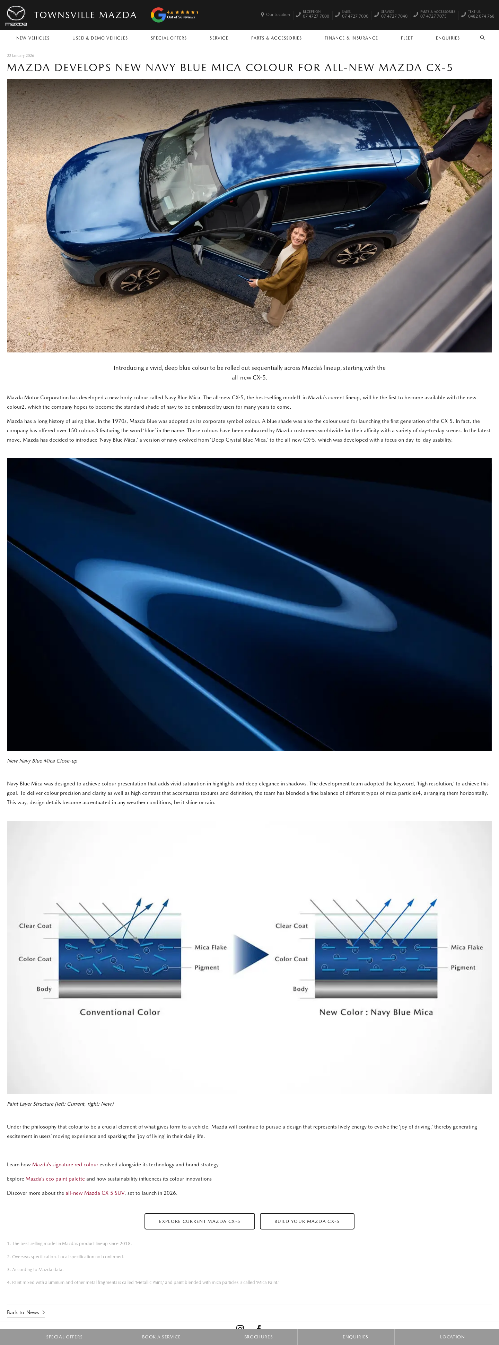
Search (478, 37)
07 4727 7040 (394, 15)
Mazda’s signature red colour (65, 1164)
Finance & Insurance (351, 38)
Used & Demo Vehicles (100, 38)
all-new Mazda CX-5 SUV (94, 1193)
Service (219, 38)
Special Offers (169, 38)
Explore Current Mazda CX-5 (199, 1221)
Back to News (23, 1312)
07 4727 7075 (437, 15)
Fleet (407, 38)
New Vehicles (33, 38)
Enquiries (448, 38)
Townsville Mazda (85, 14)
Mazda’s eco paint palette (55, 1179)
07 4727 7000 (316, 15)
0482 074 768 (481, 15)
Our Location (278, 14)
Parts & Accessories (276, 38)
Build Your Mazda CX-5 (307, 1221)
